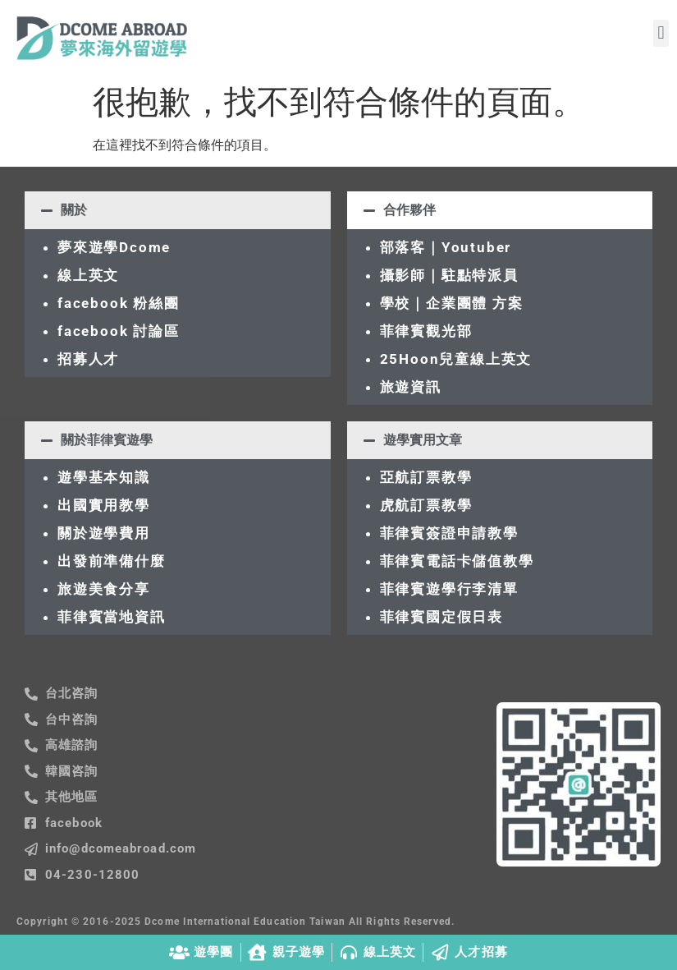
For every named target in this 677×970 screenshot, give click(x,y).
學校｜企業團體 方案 (452, 303)
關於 (74, 210)
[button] (661, 33)
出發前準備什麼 (111, 561)
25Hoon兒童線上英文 (456, 359)
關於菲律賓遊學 (107, 440)
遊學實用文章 (422, 440)
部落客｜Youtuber (446, 247)
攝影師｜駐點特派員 (449, 275)
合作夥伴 (409, 210)
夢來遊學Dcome (119, 247)
